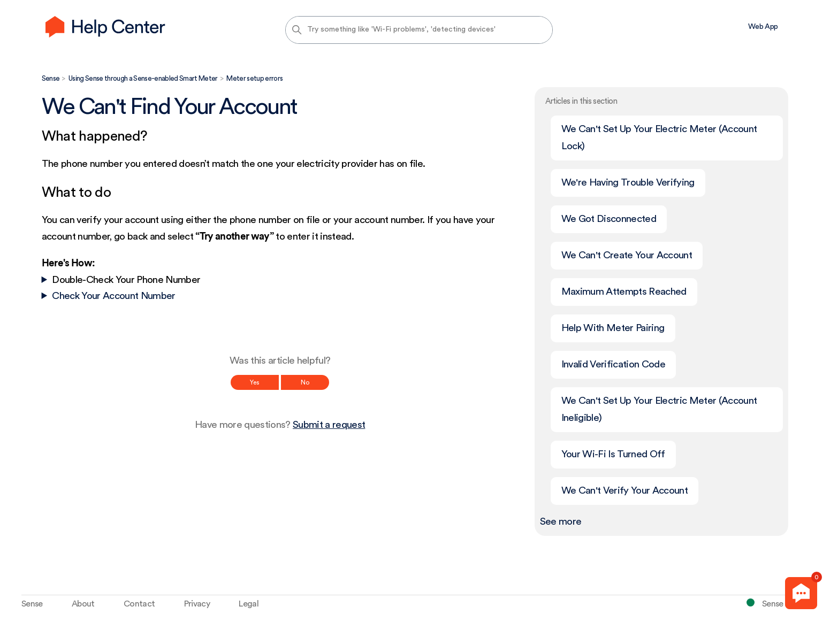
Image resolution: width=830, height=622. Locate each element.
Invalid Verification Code (613, 364)
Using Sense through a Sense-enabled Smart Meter (143, 78)
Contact (139, 604)
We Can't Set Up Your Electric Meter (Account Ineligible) (659, 409)
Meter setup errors (254, 78)
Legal (248, 604)
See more (561, 522)
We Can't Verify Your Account (624, 491)
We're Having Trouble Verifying (628, 183)
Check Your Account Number (113, 296)
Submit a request (329, 425)
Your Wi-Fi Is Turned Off (613, 454)
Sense (51, 78)
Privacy (197, 604)
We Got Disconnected (608, 219)
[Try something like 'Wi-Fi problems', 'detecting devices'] (419, 30)
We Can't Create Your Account (626, 255)
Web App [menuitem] (763, 26)
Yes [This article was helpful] (255, 382)
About (83, 604)
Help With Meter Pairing (613, 328)
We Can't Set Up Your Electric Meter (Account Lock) (659, 137)
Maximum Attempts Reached (624, 292)
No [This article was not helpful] (305, 382)
